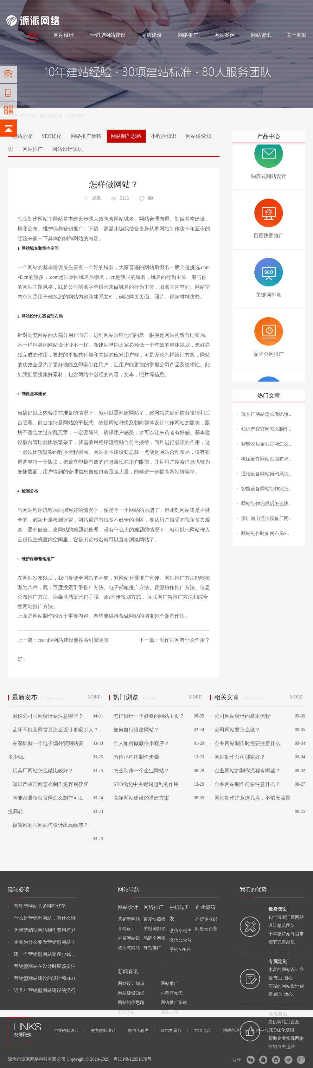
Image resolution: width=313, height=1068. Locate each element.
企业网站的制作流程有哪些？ (245, 770)
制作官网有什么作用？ (184, 640)
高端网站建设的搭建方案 (139, 798)
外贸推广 (152, 947)
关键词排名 (155, 928)
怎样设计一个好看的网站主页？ (146, 716)
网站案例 (224, 35)
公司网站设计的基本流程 (240, 716)
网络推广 (72, 7)
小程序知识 (163, 136)
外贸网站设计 (106, 1030)
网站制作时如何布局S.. (265, 533)
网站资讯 (261, 35)
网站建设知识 (131, 993)
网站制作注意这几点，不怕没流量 (250, 798)
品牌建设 (152, 35)
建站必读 (22, 136)
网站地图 (299, 7)
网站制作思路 (51, 115)
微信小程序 (141, 1030)
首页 (32, 35)
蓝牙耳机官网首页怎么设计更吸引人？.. (54, 729)
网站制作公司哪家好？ (237, 757)
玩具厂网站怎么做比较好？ (40, 770)
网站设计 (52, 7)
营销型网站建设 (107, 35)
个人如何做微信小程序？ (139, 743)
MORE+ (95, 697)
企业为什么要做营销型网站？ (42, 942)
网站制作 (33, 7)
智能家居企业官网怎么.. (266, 444)
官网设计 (127, 928)
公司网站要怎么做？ (235, 729)
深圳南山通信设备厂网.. (266, 518)
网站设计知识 (67, 149)
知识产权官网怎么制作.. (266, 429)
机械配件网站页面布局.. (266, 458)
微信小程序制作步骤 (134, 757)
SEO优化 (51, 136)
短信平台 (260, 1030)
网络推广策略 (86, 136)
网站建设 (14, 7)
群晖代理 (234, 1030)
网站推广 (32, 149)
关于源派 (296, 35)
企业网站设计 (69, 1030)
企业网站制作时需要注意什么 (245, 743)
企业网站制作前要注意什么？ (245, 784)
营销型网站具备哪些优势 (37, 906)
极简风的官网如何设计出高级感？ (48, 825)
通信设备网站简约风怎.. (266, 473)
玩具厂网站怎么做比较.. (266, 414)
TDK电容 (205, 1030)
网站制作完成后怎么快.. (266, 503)
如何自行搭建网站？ (134, 729)
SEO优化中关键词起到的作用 (144, 784)
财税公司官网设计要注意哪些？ (45, 716)
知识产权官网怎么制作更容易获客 (48, 784)
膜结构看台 (174, 1030)
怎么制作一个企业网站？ (139, 770)
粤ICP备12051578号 (133, 1059)
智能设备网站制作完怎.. (266, 488)
